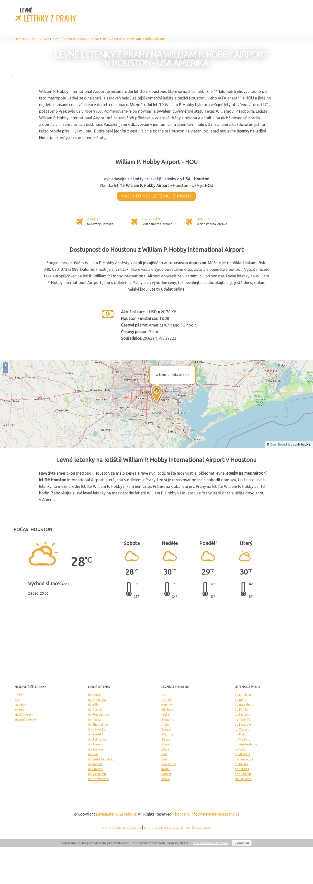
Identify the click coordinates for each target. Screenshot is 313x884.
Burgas (166, 729)
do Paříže (241, 709)
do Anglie (94, 694)
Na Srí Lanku (243, 779)
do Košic (240, 734)
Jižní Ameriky (24, 714)
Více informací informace (210, 843)
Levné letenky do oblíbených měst (163, 828)
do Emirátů (95, 769)
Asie (17, 699)
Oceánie (20, 704)
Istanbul (166, 744)
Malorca (167, 734)
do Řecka (94, 719)
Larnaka (166, 699)
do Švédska (95, 734)
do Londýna (243, 694)
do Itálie (93, 704)
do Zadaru (242, 729)
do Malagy (242, 714)
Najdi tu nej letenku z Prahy (156, 196)
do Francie (95, 709)
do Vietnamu (97, 773)
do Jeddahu (243, 773)
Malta (165, 749)
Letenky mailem (202, 828)
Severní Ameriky (26, 719)
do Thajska (95, 749)
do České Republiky (101, 759)
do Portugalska (98, 714)
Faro (164, 694)
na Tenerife (243, 719)
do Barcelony (244, 704)
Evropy (19, 709)
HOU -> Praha (206, 219)
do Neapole (243, 724)
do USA (93, 754)
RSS (188, 828)
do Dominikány (98, 779)
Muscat (166, 773)
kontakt (182, 814)
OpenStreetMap (281, 444)
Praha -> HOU (151, 219)
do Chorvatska (98, 724)
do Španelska (97, 699)
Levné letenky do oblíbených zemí (121, 828)
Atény (165, 724)
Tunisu (165, 779)
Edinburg (167, 709)
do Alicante (242, 754)
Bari (164, 754)
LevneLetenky (116, 814)
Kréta (165, 714)
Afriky (19, 694)
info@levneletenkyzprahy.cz (214, 814)
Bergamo (167, 719)
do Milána (241, 764)
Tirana (165, 739)
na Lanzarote (244, 759)
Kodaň (165, 769)
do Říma (240, 699)
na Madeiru (242, 739)
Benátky (167, 704)
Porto (165, 759)
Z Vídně (92, 219)
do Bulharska (97, 739)
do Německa (96, 729)
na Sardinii (242, 769)
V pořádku (242, 843)
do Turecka (96, 744)
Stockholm (168, 764)
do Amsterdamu (246, 744)
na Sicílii (240, 749)
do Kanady (95, 764)
